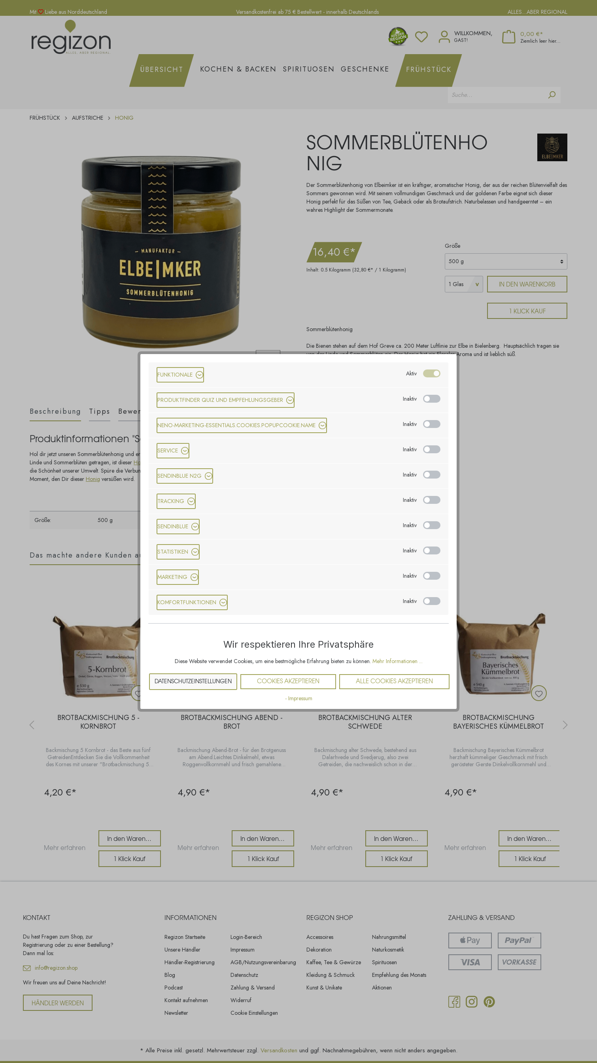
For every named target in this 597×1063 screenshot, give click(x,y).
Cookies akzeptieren (288, 681)
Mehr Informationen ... (397, 661)
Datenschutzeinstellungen (193, 681)
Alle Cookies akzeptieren (394, 681)
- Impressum (298, 698)
